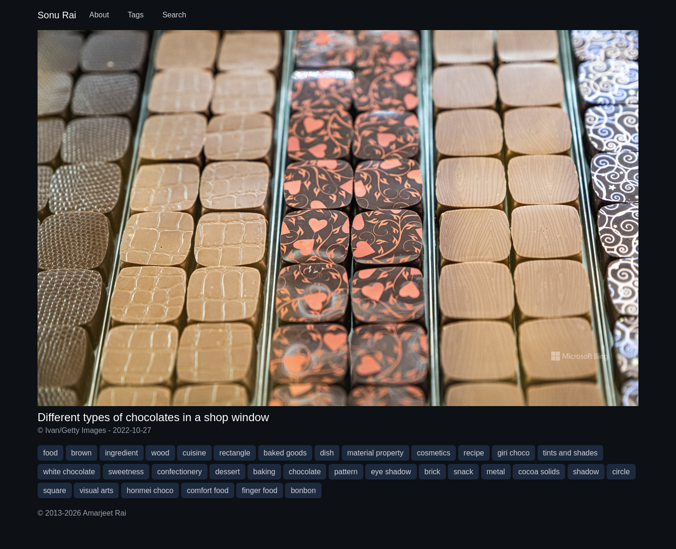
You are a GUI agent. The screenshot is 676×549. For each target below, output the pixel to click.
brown (81, 453)
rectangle (234, 453)
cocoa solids (539, 472)
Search (174, 15)
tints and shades (570, 453)
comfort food (208, 490)
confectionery (179, 472)
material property (375, 453)
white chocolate (69, 472)
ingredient (121, 453)
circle (621, 472)
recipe (474, 453)
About (99, 15)
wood (160, 453)
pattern (346, 472)
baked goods (285, 453)
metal (496, 472)
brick (432, 472)
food (50, 453)
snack (463, 472)
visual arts (96, 490)
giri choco (514, 453)
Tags (136, 15)
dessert (227, 472)
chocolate (305, 472)
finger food (259, 490)
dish (327, 453)
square (54, 490)
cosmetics (433, 453)
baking (264, 472)
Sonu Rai (57, 15)
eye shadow (391, 472)
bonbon (303, 490)
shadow (586, 472)
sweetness (126, 472)
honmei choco (150, 490)
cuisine (194, 453)
